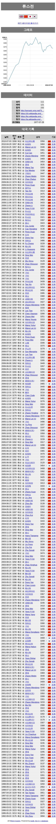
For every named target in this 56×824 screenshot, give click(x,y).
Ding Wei (29, 255)
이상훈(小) (29, 717)
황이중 (28, 539)
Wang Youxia (30, 319)
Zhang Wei (29, 317)
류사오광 (29, 740)
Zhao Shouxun (31, 264)
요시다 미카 (30, 787)
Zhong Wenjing (31, 156)
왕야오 (28, 436)
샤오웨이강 (30, 372)
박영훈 (28, 384)
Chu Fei (28, 547)
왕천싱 (28, 188)
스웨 (27, 343)
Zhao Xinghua (31, 565)
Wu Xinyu (29, 261)
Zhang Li (29, 206)
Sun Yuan (29, 758)
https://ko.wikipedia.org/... (32, 116)
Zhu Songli (29, 550)
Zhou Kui (29, 515)
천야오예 (29, 194)
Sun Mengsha (31, 352)
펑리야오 (29, 197)
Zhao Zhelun (30, 179)
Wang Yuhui (30, 325)
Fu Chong (29, 243)
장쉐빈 (28, 506)
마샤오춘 (29, 407)
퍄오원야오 (30, 287)
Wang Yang (30, 615)
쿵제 (27, 165)
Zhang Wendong (32, 305)
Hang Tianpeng (31, 536)
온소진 (28, 349)
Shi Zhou (29, 816)
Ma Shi (28, 705)
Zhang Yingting (31, 413)
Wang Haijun (30, 647)
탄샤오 (28, 211)
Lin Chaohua (30, 734)
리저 (27, 235)
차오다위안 (30, 463)
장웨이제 (29, 162)
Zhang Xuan (30, 492)
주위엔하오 (30, 214)
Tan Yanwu (30, 793)
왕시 (27, 223)
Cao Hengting (31, 229)
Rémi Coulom (15, 821)
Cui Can (28, 153)
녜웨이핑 (29, 299)
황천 (27, 392)
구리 (27, 273)
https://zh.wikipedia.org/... (32, 113)
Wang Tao (29, 168)
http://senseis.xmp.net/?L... (32, 111)
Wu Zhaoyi (29, 764)
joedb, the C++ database (39, 821)
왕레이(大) (29, 381)
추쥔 (27, 258)
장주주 (28, 690)
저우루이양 (30, 322)
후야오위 (29, 290)
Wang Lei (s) (30, 147)
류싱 (27, 296)
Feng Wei (29, 340)
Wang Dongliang (32, 632)
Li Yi (27, 457)
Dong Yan (29, 238)
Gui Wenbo (30, 170)
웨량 (27, 308)
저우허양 (29, 182)
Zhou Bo (28, 504)
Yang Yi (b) (30, 208)
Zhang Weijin (30, 176)
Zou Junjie (29, 226)
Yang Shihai (30, 658)
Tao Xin (28, 191)
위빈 (27, 369)
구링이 (28, 173)
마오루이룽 (30, 141)
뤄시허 (28, 246)
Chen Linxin (30, 585)
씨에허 (28, 144)
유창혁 (28, 486)
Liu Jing (28, 498)
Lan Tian (28, 311)
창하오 (28, 241)
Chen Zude (30, 395)
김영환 (28, 641)
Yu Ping (28, 425)
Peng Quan (30, 185)
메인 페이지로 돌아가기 (28, 23)
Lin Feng (29, 544)
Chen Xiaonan (31, 314)
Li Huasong (30, 249)
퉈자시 (28, 220)
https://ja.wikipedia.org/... (31, 119)
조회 (54, 141)
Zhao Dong (30, 813)
